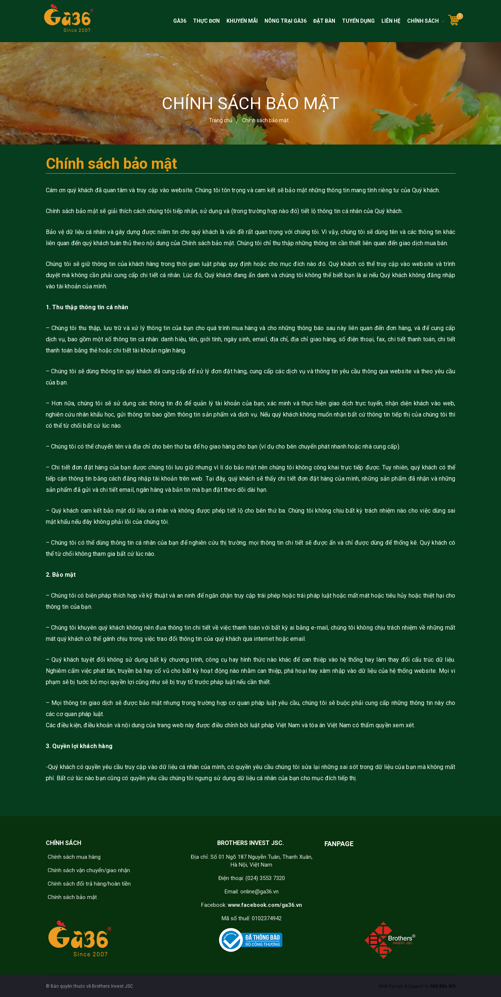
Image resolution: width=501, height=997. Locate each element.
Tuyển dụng (358, 21)
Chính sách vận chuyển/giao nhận (89, 870)
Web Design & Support (401, 986)
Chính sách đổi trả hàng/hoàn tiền (89, 883)
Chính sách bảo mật (72, 897)
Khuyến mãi (242, 21)
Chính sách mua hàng (74, 857)
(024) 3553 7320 (265, 878)
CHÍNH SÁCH (63, 842)
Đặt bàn (324, 21)
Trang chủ (220, 120)
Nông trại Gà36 (285, 21)
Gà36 (179, 21)
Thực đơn (206, 21)
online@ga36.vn (259, 891)
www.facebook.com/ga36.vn (265, 905)
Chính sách (423, 21)
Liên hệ (390, 21)
